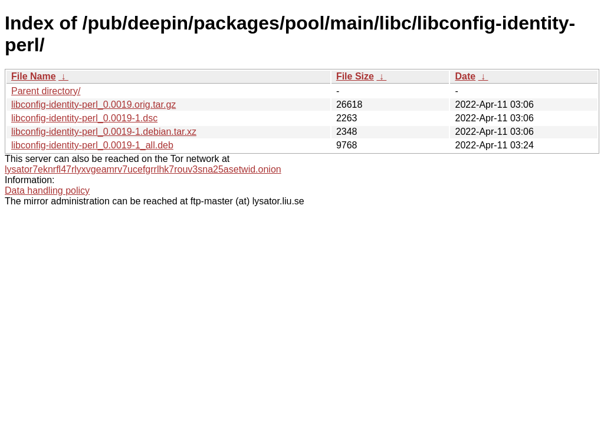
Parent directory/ (45, 91)
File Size (355, 76)
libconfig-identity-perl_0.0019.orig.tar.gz (93, 105)
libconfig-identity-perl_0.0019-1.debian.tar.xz (103, 132)
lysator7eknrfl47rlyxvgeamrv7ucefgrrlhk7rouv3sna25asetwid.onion (143, 169)
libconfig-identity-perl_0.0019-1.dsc (84, 118)
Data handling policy (47, 191)
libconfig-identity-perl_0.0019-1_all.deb (92, 145)
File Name (33, 76)
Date (465, 76)
